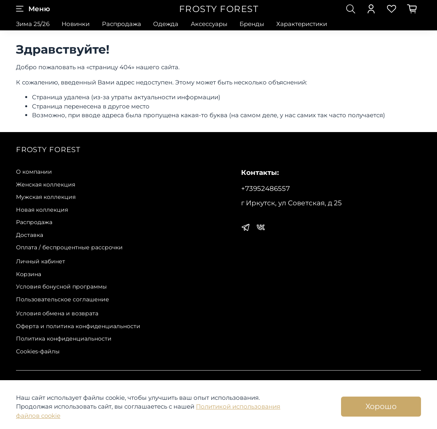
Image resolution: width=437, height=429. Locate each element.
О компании (34, 171)
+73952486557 (265, 188)
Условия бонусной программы (61, 286)
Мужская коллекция (46, 197)
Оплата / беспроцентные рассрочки (69, 247)
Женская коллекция (45, 184)
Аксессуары (209, 24)
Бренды (251, 24)
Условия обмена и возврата (57, 313)
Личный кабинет (40, 261)
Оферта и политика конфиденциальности (78, 326)
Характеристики (301, 24)
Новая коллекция (42, 209)
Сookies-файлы (38, 351)
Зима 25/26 (33, 24)
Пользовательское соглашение (62, 299)
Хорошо (381, 406)
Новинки (76, 24)
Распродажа (121, 24)
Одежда (165, 24)
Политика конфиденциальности (64, 338)
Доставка (29, 235)
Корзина (28, 274)
